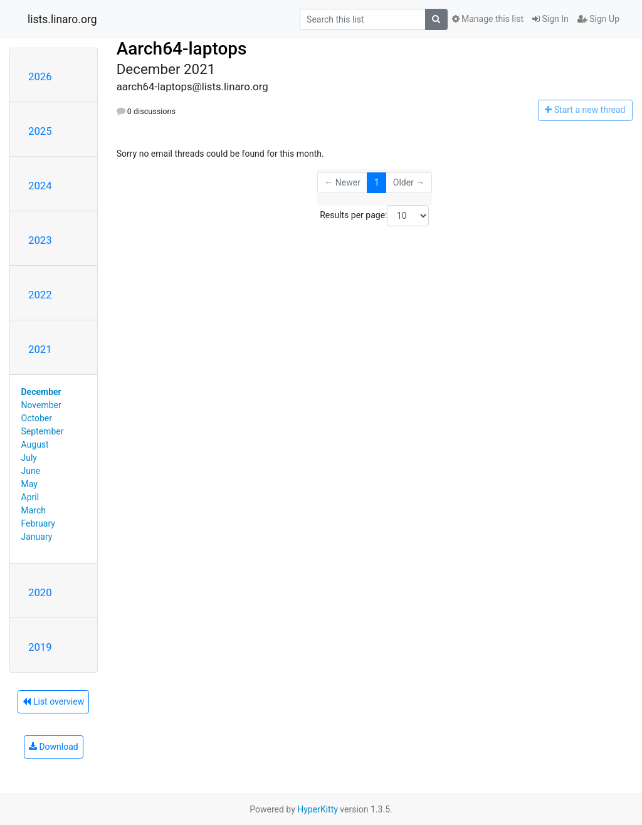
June (31, 471)
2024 (40, 185)
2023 (40, 240)
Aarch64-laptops (182, 48)
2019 (40, 647)
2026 (40, 76)
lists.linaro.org (62, 19)
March (33, 510)
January (37, 537)
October (36, 418)
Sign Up (598, 19)
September (42, 431)
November (41, 405)
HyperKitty (317, 809)
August (35, 444)
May (29, 484)
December (41, 392)
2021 (40, 349)
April (30, 497)
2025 (40, 131)
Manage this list (488, 19)
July (29, 458)
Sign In (550, 19)
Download (53, 747)
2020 (40, 592)
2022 (40, 294)
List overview (53, 701)
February (38, 523)
